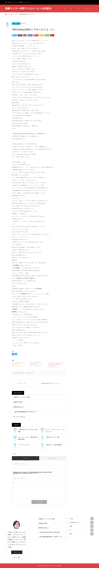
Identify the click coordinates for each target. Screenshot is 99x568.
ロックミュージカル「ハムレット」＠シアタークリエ (55, 430)
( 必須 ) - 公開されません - (20, 478)
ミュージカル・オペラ (20, 372)
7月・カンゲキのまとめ (17, 362)
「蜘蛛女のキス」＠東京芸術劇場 (53, 444)
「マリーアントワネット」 (24, 444)
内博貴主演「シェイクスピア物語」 (22, 397)
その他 (78, 8)
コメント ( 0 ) (25, 458)
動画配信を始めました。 (19, 407)
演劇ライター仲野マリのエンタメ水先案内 (28, 8)
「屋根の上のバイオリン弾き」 (52, 437)
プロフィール (17, 552)
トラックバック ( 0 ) (53, 458)
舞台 (58, 8)
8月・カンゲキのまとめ (19, 416)
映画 (65, 8)
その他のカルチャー (89, 8)
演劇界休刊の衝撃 (18, 402)
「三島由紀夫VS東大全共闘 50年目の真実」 (49, 532)
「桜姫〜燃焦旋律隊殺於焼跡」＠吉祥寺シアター (25, 411)
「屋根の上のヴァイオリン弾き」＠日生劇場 (28, 430)
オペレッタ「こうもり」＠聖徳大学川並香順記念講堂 (28, 438)
